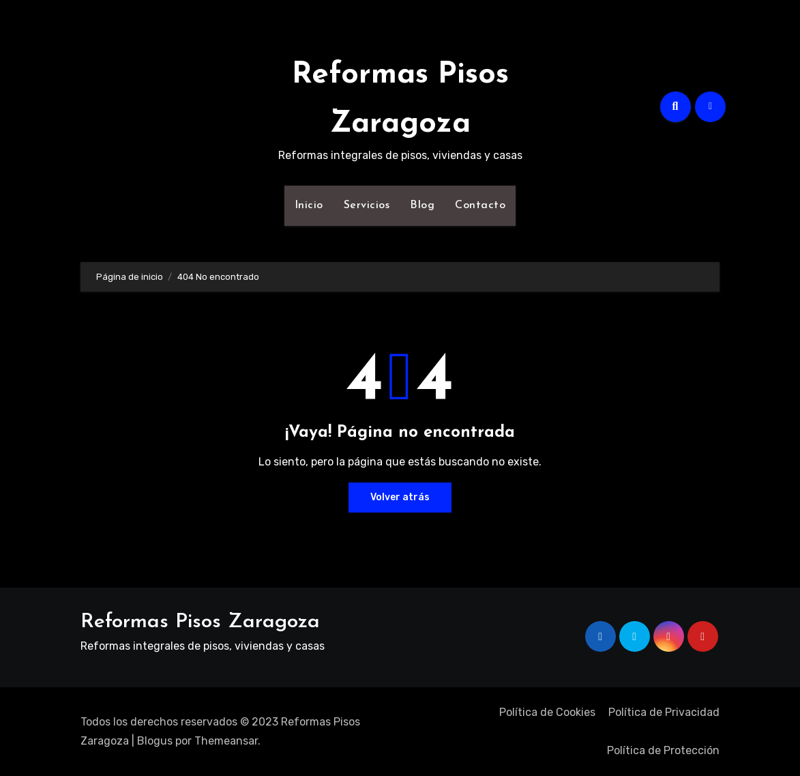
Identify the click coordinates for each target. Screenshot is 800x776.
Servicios (367, 205)
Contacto (480, 205)
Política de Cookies (547, 712)
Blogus (155, 740)
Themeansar (226, 740)
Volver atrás (400, 497)
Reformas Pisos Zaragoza (200, 622)
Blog (422, 205)
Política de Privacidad (664, 712)
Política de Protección (663, 750)
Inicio (309, 205)
